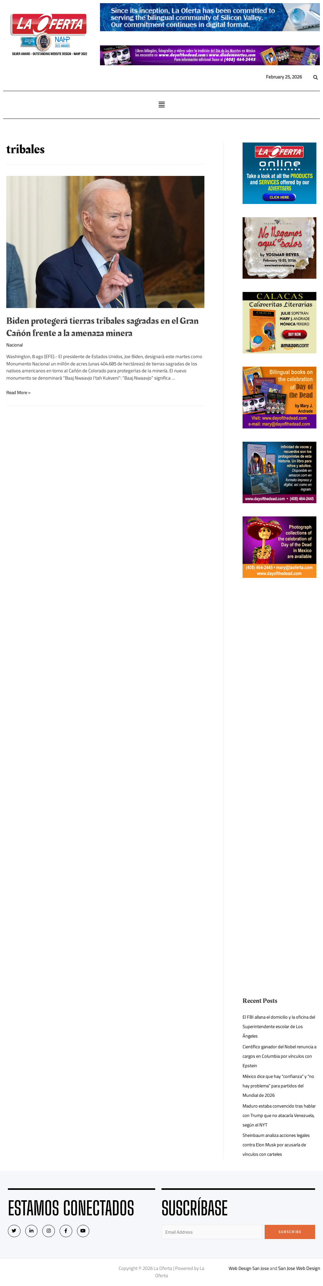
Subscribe (290, 1232)
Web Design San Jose (249, 1268)
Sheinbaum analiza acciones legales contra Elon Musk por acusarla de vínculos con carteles (279, 1145)
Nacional (15, 344)
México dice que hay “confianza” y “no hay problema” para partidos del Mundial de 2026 (279, 1086)
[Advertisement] (279, 685)
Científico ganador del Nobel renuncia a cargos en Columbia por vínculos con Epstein (277, 1056)
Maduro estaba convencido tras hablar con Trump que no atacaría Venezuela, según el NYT (276, 1115)
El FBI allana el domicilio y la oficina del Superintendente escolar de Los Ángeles (278, 1026)
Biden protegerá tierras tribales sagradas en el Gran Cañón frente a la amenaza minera (102, 327)
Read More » (19, 392)
